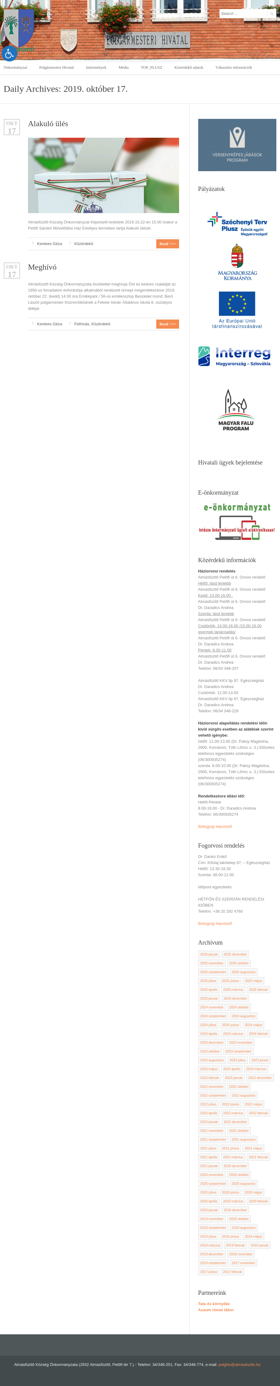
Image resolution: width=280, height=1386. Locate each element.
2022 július (208, 1104)
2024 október (239, 1007)
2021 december (235, 1122)
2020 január (209, 1210)
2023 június (259, 1060)
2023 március (256, 1069)
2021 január (209, 1166)
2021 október (239, 1130)
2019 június (230, 1236)
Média (124, 67)
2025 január (209, 998)
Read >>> (167, 243)
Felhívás (81, 324)
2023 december (211, 1042)
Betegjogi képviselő (215, 826)
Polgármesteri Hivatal (56, 67)
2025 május (253, 981)
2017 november (243, 1263)
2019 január (259, 1245)
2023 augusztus (212, 1060)
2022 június (230, 1104)
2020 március (233, 1201)
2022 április (208, 1113)
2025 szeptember (213, 972)
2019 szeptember (213, 1227)
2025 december (235, 954)
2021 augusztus (244, 1139)
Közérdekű (83, 243)
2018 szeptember (213, 1263)
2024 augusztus (244, 1016)
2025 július (208, 981)
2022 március (233, 1113)
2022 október (239, 1086)
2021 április (208, 1157)
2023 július (238, 1060)
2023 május (209, 1069)
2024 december (235, 998)
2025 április (208, 989)
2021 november (211, 1130)
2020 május (253, 1192)
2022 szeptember (213, 1095)
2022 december (259, 1078)
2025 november (211, 963)
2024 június (230, 1025)
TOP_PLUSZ (151, 67)
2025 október (239, 963)
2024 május (253, 1025)
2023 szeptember (238, 1051)
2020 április (208, 1201)
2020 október (239, 1175)
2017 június (208, 1272)
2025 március (233, 989)
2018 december (211, 1254)
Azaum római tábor (216, 1310)
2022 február (258, 1113)
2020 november (211, 1175)
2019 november (211, 1219)
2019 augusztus (244, 1227)
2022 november (211, 1086)
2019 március (210, 1245)
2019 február (235, 1245)
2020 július (208, 1192)
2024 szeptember (213, 1016)
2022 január (209, 1122)
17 (12, 131)
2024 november (211, 1007)
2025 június (230, 981)
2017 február (232, 1272)
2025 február (258, 989)
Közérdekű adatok (189, 67)
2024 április (208, 1033)
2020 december (235, 1166)
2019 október (239, 1219)
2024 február (258, 1033)
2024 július (208, 1025)
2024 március (233, 1033)
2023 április (231, 1069)
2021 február (258, 1157)
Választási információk (234, 67)
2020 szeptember (213, 1183)
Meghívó (42, 267)
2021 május (253, 1148)
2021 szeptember (213, 1139)
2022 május (253, 1104)
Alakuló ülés (48, 123)
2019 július (208, 1236)
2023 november (240, 1042)
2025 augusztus (244, 972)
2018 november (240, 1254)
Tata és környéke (214, 1303)
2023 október (210, 1051)
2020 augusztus (244, 1183)
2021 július (208, 1148)
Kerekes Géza (49, 243)
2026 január (209, 954)
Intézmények (96, 67)
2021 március (233, 1157)
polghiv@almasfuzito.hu (240, 1364)
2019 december (235, 1210)
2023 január (234, 1078)
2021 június (230, 1148)
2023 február (209, 1078)
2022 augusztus (244, 1095)
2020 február (258, 1201)
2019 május (253, 1236)
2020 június (230, 1192)
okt (12, 123)
